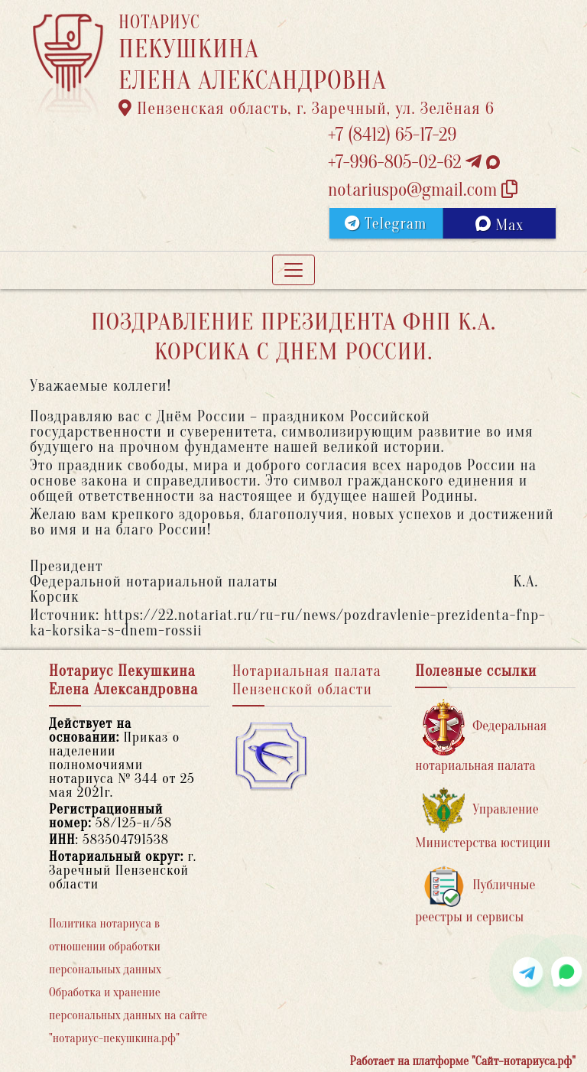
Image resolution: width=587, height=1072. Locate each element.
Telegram (385, 223)
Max (499, 225)
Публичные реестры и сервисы (475, 895)
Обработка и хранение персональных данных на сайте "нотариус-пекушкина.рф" (128, 1015)
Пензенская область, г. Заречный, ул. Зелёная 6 (306, 109)
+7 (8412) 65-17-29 (392, 135)
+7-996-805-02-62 (414, 162)
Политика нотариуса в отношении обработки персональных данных (105, 946)
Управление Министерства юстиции (482, 819)
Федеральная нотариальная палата (480, 736)
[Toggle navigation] (293, 270)
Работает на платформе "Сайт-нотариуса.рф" (463, 1061)
